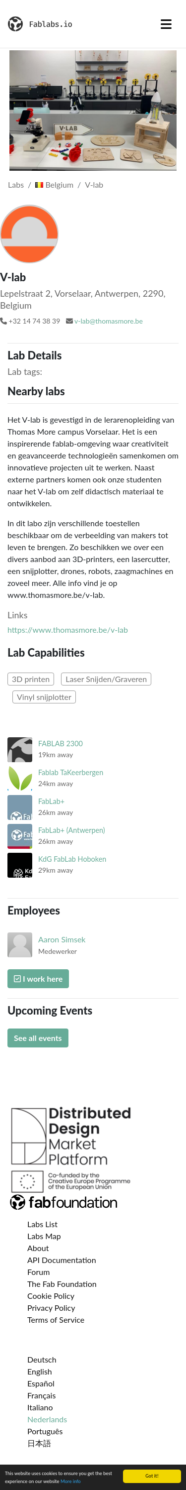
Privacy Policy (51, 1307)
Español (41, 1383)
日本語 (39, 1443)
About (38, 1248)
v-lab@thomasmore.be (108, 321)
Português (44, 1431)
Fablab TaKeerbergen (70, 772)
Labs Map (44, 1236)
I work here (38, 978)
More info (71, 1482)
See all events (38, 1037)
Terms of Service (55, 1319)
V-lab (94, 184)
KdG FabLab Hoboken (72, 859)
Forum (38, 1271)
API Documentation (61, 1259)
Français (41, 1395)
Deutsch (42, 1359)
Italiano (40, 1407)
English (39, 1371)
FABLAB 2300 (60, 743)
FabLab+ (51, 801)
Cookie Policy (50, 1295)
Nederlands (47, 1419)
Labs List (42, 1224)
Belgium (54, 184)
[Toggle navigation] (166, 23)
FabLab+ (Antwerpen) (71, 830)
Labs (16, 184)
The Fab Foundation (62, 1283)
